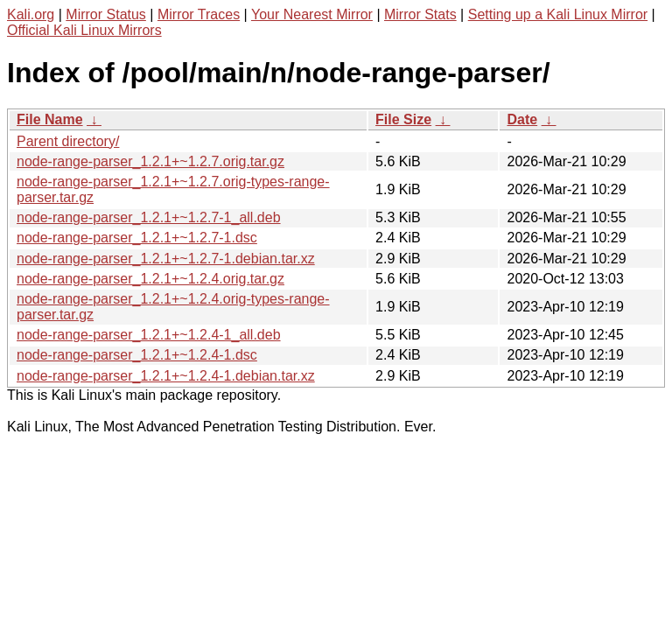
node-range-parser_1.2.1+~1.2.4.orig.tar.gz (150, 278)
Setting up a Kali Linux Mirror (558, 14)
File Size (403, 119)
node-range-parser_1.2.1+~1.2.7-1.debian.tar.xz (166, 258)
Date (522, 119)
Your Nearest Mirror (312, 14)
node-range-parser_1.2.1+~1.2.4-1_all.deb (149, 334)
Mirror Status (106, 14)
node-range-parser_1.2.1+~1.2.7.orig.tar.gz (150, 161)
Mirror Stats (420, 14)
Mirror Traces (199, 14)
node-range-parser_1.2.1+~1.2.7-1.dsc (137, 237)
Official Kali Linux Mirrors (84, 30)
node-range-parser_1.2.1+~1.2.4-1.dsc (137, 354)
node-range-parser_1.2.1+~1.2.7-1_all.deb (149, 217)
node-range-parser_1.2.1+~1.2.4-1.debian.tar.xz (166, 375)
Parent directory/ (68, 141)
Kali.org (30, 14)
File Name (50, 119)
